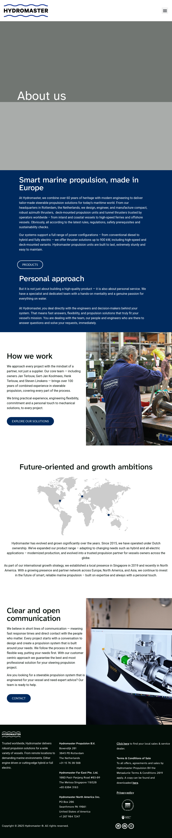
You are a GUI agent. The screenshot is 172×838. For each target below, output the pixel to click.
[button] (165, 10)
